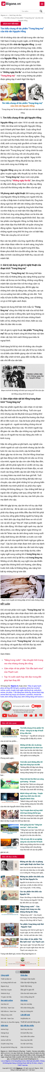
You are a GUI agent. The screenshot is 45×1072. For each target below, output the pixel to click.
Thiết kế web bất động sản (30, 1022)
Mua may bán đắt (27, 1040)
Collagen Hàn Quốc (28, 979)
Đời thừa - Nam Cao (7, 1008)
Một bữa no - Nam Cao (8, 1011)
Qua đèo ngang (14, 1022)
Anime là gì (4, 1029)
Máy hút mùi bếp (26, 1004)
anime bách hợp (38, 692)
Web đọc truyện (6, 990)
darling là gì (28, 690)
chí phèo (9, 692)
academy (22, 688)
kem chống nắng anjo (13, 697)
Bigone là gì (5, 986)
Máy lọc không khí (27, 1011)
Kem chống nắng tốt (27, 997)
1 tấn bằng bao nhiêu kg (22, 692)
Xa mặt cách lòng (26, 1044)
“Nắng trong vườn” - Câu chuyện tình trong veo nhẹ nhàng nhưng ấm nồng (30, 909)
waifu (8, 690)
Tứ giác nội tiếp (6, 997)
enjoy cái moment (18, 694)
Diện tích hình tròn (27, 1047)
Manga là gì (5, 1033)
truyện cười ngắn (17, 690)
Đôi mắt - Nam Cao (7, 1018)
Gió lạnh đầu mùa (26, 1033)
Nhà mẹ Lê (4, 1022)
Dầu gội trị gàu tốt (27, 990)
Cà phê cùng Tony (7, 1044)
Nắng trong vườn (6, 1015)
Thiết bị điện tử (6, 979)
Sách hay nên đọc (15, 15)
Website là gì (5, 993)
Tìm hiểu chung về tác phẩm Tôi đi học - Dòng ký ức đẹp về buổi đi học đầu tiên (32, 730)
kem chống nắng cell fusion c (32, 697)
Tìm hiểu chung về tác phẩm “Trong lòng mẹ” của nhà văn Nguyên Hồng (22, 30)
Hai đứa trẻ (5, 1004)
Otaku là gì (4, 1036)
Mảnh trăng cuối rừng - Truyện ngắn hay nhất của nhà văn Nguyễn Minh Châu (31, 796)
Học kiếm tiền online (27, 1036)
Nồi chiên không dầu (27, 1008)
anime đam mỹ (5, 694)
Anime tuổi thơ (6, 1040)
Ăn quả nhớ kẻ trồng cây (9, 1047)
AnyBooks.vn (25, 1018)
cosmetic (29, 694)
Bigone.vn (4, 15)
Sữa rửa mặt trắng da (28, 982)
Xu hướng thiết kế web (8, 982)
